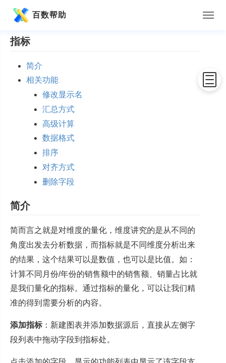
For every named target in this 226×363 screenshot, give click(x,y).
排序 (50, 152)
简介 (34, 66)
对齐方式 (58, 167)
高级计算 (58, 123)
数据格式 (58, 138)
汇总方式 (58, 109)
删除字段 (58, 181)
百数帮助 (38, 15)
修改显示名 (62, 94)
